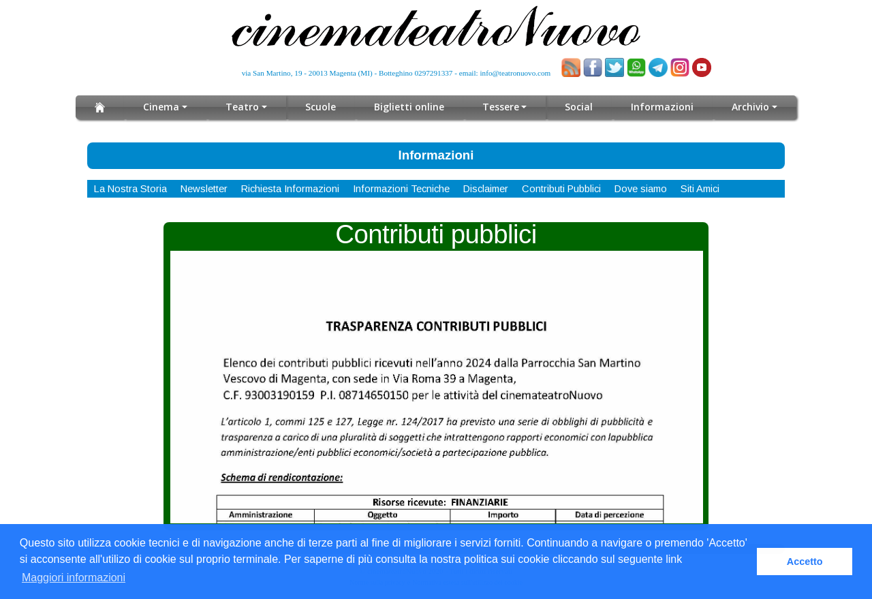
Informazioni (662, 106)
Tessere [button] (500, 106)
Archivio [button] (750, 106)
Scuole (320, 106)
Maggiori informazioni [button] (73, 577)
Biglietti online (409, 106)
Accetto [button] (805, 561)
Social (579, 106)
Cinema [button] (161, 106)
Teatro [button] (242, 106)
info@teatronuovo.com (515, 73)
